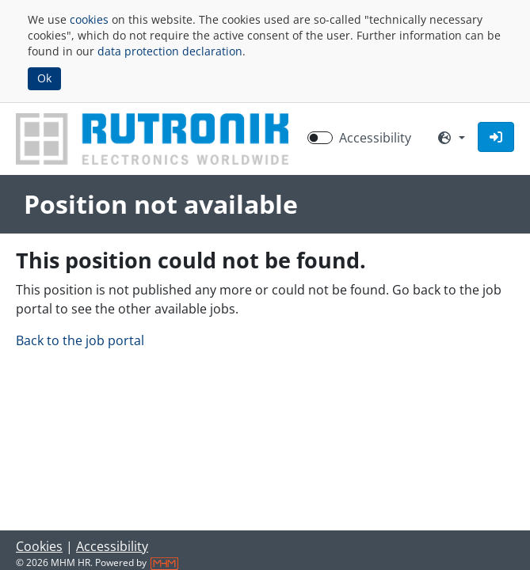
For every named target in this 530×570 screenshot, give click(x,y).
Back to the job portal (80, 340)
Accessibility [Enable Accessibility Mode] (375, 137)
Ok (44, 78)
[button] (496, 137)
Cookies (39, 546)
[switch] (320, 137)
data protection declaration (169, 51)
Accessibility (112, 546)
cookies (89, 19)
